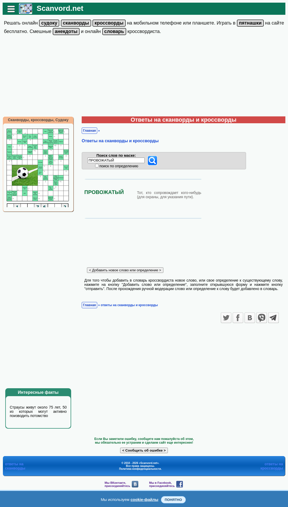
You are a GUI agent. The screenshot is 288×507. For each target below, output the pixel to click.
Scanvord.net (60, 8)
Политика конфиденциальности (140, 468)
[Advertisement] (144, 77)
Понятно (173, 500)
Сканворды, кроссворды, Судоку (38, 120)
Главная (89, 130)
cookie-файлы (144, 499)
